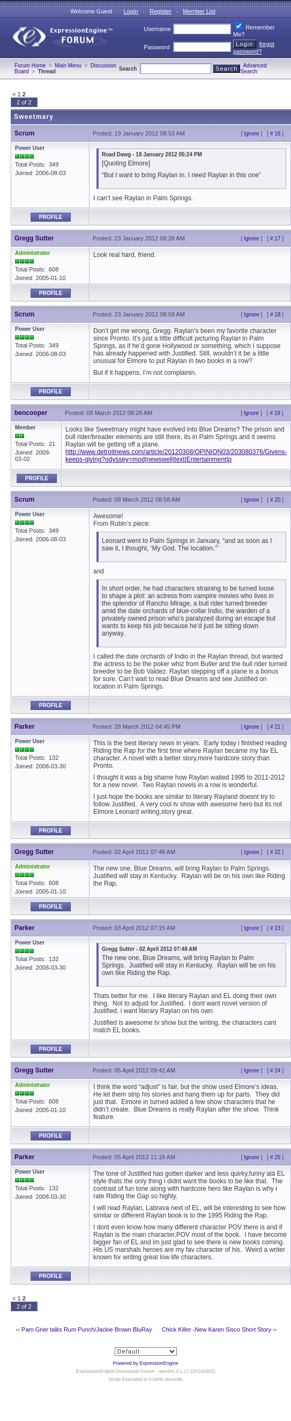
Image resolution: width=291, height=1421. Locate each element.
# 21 (275, 727)
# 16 (275, 134)
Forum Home (30, 66)
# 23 (275, 928)
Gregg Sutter (34, 238)
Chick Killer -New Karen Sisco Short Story (216, 1329)
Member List (199, 11)
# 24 (275, 1071)
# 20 (275, 500)
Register (160, 11)
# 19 (275, 413)
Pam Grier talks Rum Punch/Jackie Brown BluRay (86, 1329)
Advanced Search (253, 68)
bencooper (30, 413)
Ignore (251, 134)
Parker (24, 726)
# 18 (275, 315)
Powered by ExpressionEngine (145, 1363)
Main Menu (68, 66)
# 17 (275, 238)
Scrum (24, 133)
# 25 (275, 1157)
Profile (50, 217)
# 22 (275, 852)
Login (131, 11)
